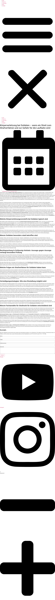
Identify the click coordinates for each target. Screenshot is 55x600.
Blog (3, 4)
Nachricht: (2, 346)
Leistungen (4, 3)
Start (3, 0)
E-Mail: (1, 339)
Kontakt (3, 5)
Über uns (4, 1)
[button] (27, 62)
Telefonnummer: (3, 343)
